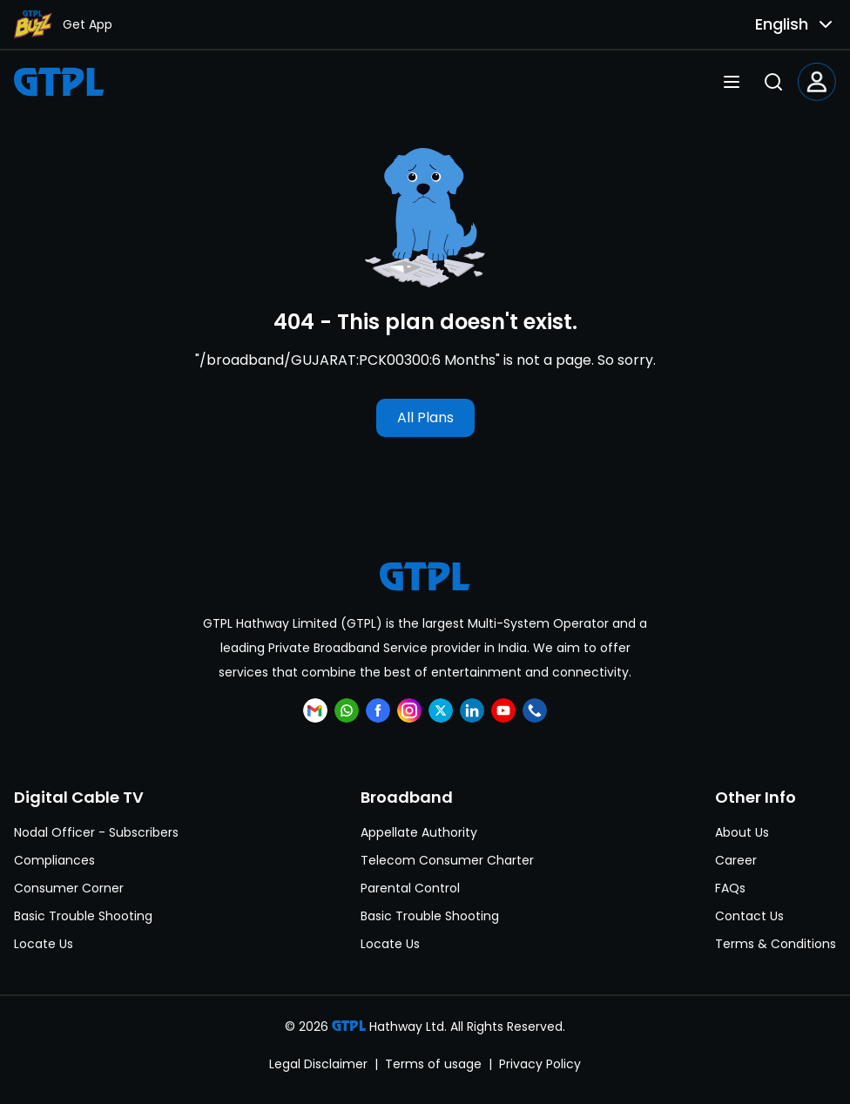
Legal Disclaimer (318, 1064)
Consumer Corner (69, 888)
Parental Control (410, 888)
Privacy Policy (540, 1064)
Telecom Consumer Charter (447, 860)
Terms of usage (433, 1064)
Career (736, 860)
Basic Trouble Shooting (83, 916)
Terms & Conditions (775, 944)
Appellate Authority (419, 832)
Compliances (54, 860)
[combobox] (780, 24)
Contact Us (749, 916)
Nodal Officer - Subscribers (96, 832)
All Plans (425, 417)
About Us (742, 832)
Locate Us (43, 944)
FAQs (730, 888)
